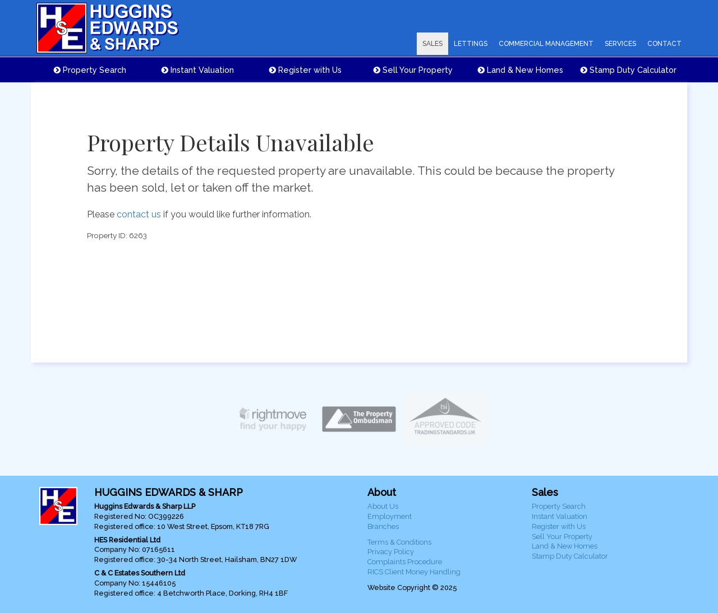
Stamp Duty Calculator (628, 70)
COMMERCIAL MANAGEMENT (546, 44)
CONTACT (664, 44)
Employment (389, 516)
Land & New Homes (520, 70)
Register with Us (305, 70)
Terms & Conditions (399, 542)
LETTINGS (470, 44)
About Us (382, 506)
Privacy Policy (390, 551)
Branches (383, 526)
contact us (139, 214)
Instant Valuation (198, 70)
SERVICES (620, 44)
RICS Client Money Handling (414, 572)
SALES (432, 44)
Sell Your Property (413, 70)
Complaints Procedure (404, 562)
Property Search (90, 70)
